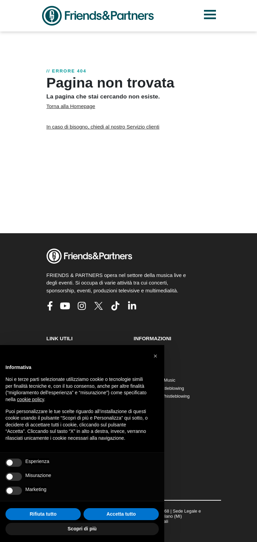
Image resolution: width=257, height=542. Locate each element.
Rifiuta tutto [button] (43, 514)
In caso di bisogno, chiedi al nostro (103, 127)
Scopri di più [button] (82, 528)
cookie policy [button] (30, 399)
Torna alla (71, 106)
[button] (155, 356)
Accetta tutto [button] (121, 514)
